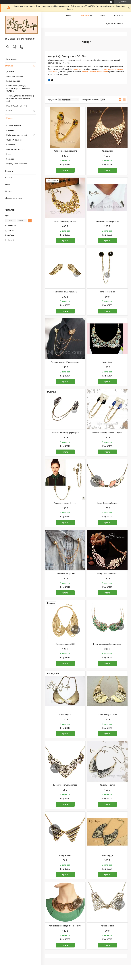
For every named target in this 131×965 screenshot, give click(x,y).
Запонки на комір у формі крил (65, 433)
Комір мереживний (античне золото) (65, 926)
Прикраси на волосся (15, 149)
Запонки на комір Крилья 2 (107, 221)
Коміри (9, 118)
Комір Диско (107, 151)
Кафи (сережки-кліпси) (16, 135)
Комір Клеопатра (107, 785)
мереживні (79, 69)
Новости (9, 171)
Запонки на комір (107, 292)
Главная (68, 15)
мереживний (102, 72)
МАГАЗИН (9, 66)
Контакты (118, 15)
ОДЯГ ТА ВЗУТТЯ (14, 140)
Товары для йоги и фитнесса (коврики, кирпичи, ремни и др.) (19, 98)
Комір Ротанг (65, 855)
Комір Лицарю (65, 714)
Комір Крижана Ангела (107, 503)
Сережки (10, 130)
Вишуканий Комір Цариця (65, 221)
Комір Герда (107, 855)
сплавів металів (88, 72)
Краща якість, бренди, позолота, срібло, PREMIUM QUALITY (18, 88)
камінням (54, 72)
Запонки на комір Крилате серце (65, 362)
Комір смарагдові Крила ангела (107, 644)
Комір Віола (107, 362)
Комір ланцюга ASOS (65, 644)
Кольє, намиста (13, 81)
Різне (8, 154)
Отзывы (8, 191)
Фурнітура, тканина (14, 76)
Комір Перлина (107, 926)
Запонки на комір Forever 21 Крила (107, 433)
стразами (119, 69)
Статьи (8, 178)
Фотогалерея (11, 59)
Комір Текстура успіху (107, 714)
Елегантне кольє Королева (65, 785)
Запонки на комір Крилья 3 (65, 292)
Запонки (10, 159)
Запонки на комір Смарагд (65, 151)
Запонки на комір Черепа (65, 503)
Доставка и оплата (13, 198)
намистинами (108, 69)
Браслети (10, 145)
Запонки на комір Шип (65, 574)
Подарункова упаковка (16, 164)
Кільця (9, 110)
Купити (65, 170)
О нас (7, 184)
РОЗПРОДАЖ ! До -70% (16, 106)
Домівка (10, 71)
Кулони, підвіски (13, 126)
